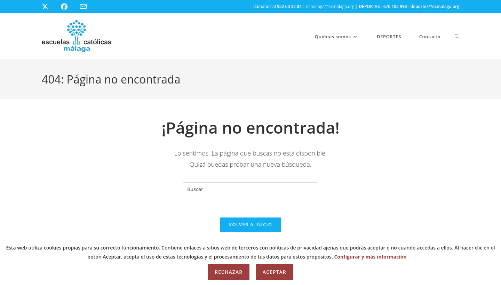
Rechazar (228, 272)
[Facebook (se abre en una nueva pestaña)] (68, 6)
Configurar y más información (370, 256)
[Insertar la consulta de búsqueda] (250, 189)
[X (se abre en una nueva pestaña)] (50, 6)
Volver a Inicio (250, 224)
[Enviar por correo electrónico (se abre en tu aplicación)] (87, 6)
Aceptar (274, 272)
